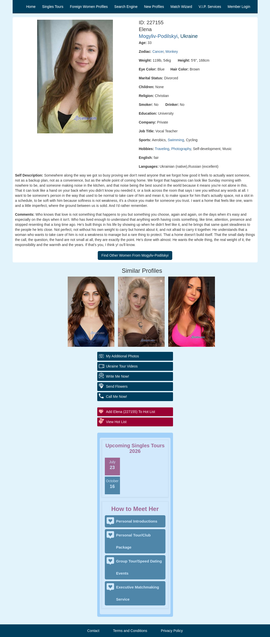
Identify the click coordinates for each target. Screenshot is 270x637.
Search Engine (126, 7)
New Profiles (154, 7)
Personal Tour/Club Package (133, 541)
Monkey (171, 52)
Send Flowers (117, 386)
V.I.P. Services (210, 7)
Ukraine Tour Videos (122, 366)
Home (31, 7)
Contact (93, 631)
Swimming (176, 140)
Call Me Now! (116, 397)
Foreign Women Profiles (89, 7)
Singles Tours (52, 7)
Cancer (157, 52)
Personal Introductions (136, 521)
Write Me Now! (117, 376)
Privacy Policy (172, 631)
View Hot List (116, 422)
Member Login (239, 7)
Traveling (162, 149)
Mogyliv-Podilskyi (158, 36)
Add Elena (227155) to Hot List (130, 412)
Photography (181, 149)
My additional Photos (122, 356)
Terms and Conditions (130, 631)
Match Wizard (181, 7)
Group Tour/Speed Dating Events (139, 567)
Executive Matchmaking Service (137, 593)
